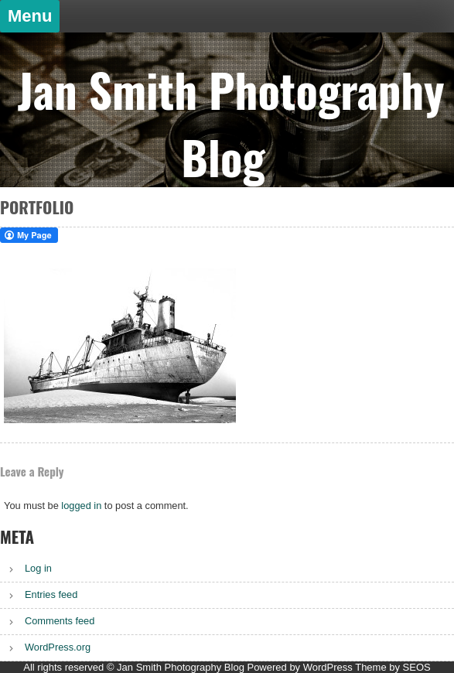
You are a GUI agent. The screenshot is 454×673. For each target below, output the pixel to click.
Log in (38, 568)
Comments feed (59, 621)
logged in (81, 505)
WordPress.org (57, 647)
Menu (30, 16)
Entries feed (51, 594)
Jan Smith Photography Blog (230, 123)
